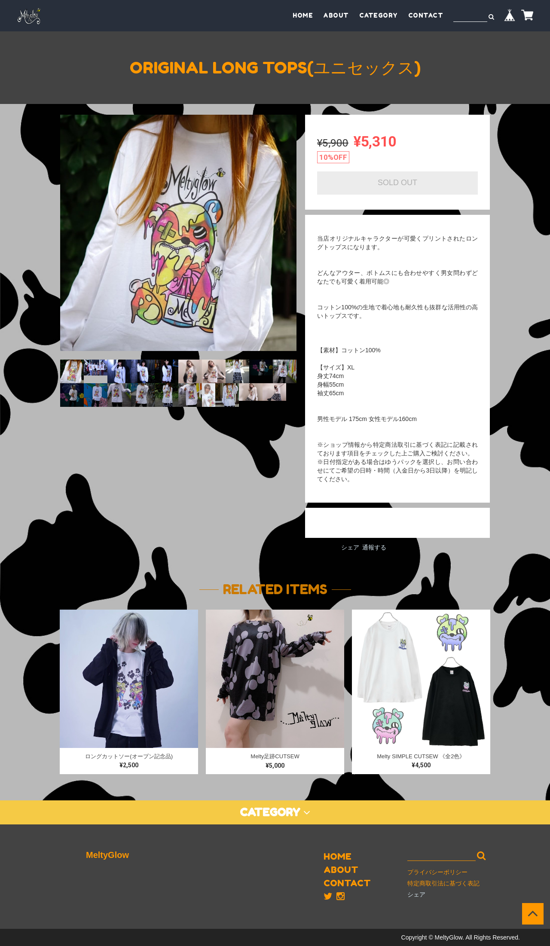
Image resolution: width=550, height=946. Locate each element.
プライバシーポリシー (437, 872)
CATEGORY (378, 15)
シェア (350, 547)
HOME (303, 15)
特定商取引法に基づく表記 (443, 883)
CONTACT (425, 15)
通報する (374, 547)
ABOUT (336, 15)
